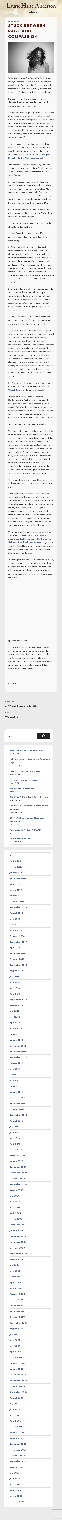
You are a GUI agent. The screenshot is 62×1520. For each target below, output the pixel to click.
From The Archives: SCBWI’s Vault (27, 750)
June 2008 (15, 1270)
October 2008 (17, 1247)
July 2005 (14, 1472)
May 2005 (15, 1484)
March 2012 (16, 1028)
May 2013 (15, 988)
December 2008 (18, 1236)
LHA (14, 683)
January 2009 (16, 1230)
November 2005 (18, 1449)
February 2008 (17, 1294)
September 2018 (18, 907)
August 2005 (16, 1467)
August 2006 (16, 1397)
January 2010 (16, 1161)
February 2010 (17, 1155)
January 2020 (16, 872)
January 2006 (16, 1438)
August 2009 (16, 1190)
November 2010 (18, 1103)
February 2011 (17, 1086)
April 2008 (15, 1282)
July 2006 (15, 1403)
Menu (31, 12)
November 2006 (18, 1380)
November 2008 (18, 1242)
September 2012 (18, 999)
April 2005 (15, 1490)
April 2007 (15, 1351)
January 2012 (16, 1040)
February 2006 (17, 1432)
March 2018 (16, 930)
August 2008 (16, 1259)
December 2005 (18, 1444)
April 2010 (15, 1144)
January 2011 (16, 1092)
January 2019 (16, 895)
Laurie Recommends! (20, 838)
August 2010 (16, 1120)
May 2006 (15, 1415)
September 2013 (18, 965)
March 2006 (16, 1426)
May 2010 (15, 1138)
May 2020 (15, 855)
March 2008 (16, 1288)
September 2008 (18, 1253)
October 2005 (17, 1455)
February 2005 (17, 1501)
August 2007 (16, 1328)
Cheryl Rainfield (16, 389)
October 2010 (17, 1109)
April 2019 (15, 884)
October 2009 (17, 1178)
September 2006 (18, 1392)
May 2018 (15, 924)
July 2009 (15, 1195)
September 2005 (18, 1461)
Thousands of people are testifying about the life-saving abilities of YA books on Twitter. (30, 539)
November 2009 (18, 1172)
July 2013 (14, 976)
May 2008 (15, 1276)
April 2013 (15, 993)
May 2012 (15, 1016)
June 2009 (15, 1201)
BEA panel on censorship (30, 403)
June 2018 (15, 918)
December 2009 (18, 1167)
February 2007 (17, 1363)
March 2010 (16, 1149)
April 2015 (15, 947)
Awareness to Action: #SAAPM (25, 830)
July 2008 (14, 1265)
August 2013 (16, 970)
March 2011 (16, 1080)
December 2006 (18, 1374)
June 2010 (15, 1132)
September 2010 (18, 1115)
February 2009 (17, 1224)
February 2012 (17, 1034)
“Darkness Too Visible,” (28, 81)
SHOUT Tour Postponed (22, 788)
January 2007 (16, 1369)
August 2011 (16, 1063)
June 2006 (15, 1409)
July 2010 (14, 1126)
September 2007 (18, 1322)
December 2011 (18, 1045)
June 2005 (15, 1478)
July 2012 (14, 1011)
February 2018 (17, 936)
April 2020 (15, 861)
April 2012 (15, 1022)
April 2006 (15, 1420)
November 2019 (18, 878)
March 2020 (16, 866)
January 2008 (16, 1299)
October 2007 (17, 1317)
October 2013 (17, 959)
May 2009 (15, 1207)
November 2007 (18, 1311)
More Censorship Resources (24, 779)
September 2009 (18, 1184)
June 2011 (15, 1068)
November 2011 (18, 1051)
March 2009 (16, 1218)
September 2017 (18, 942)
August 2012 (16, 1005)
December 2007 (18, 1305)
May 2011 (14, 1074)
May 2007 (15, 1346)
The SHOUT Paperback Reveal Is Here (29, 797)
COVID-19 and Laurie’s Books (25, 771)
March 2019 (16, 890)
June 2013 (15, 982)
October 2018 (17, 901)
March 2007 (16, 1357)
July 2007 (14, 1334)
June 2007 (15, 1340)
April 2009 (15, 1213)
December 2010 (18, 1097)
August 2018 (16, 913)
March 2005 (16, 1496)
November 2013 (18, 953)
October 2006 (17, 1386)
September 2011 (18, 1057)
